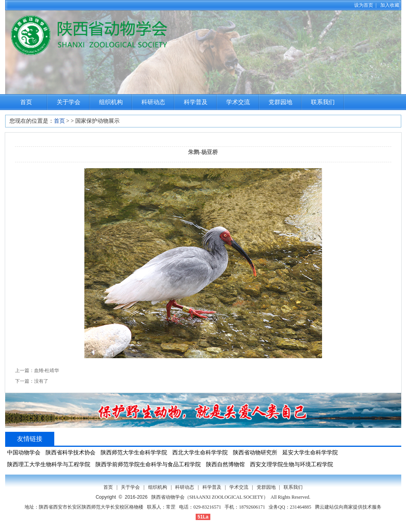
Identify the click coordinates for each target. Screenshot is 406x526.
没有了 (41, 381)
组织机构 (111, 102)
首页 (26, 102)
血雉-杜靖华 (46, 370)
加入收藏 (389, 5)
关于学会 (68, 102)
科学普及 (196, 102)
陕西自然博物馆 (225, 464)
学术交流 (238, 102)
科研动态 (153, 102)
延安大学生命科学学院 (310, 453)
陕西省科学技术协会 (70, 453)
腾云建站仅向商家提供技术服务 (348, 507)
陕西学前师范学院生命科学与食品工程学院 (148, 464)
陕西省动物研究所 (255, 453)
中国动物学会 (23, 453)
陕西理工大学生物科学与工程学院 (48, 464)
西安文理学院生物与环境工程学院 (291, 464)
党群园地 (280, 102)
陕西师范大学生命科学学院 (134, 453)
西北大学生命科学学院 (200, 453)
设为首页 (363, 5)
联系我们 (323, 102)
